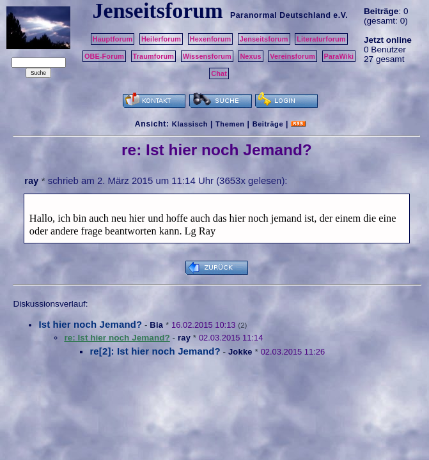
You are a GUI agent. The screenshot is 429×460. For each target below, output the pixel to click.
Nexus (250, 56)
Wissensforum (207, 56)
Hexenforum (210, 39)
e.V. (340, 15)
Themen (229, 124)
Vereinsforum (292, 56)
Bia (156, 325)
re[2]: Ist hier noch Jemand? (155, 351)
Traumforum (154, 56)
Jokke (240, 351)
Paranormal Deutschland (280, 15)
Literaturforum (321, 39)
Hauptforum (113, 39)
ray (31, 181)
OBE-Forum (104, 56)
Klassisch (190, 124)
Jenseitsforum (264, 39)
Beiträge (268, 124)
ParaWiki (339, 56)
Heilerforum (161, 39)
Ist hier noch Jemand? (90, 324)
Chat (219, 73)
